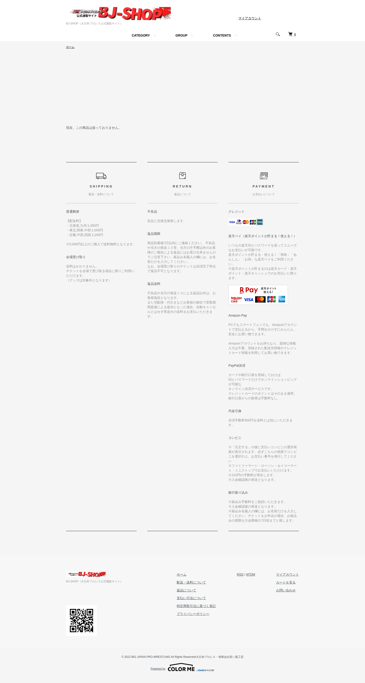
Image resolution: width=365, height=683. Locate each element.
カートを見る (286, 582)
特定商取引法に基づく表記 (196, 606)
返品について (186, 590)
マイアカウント (249, 18)
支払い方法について (191, 598)
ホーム (70, 47)
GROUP (181, 35)
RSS (240, 574)
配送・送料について (191, 582)
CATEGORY (141, 35)
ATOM (250, 574)
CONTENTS (222, 35)
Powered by (182, 667)
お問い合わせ (286, 590)
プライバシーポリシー (193, 614)
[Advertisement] (182, 90)
